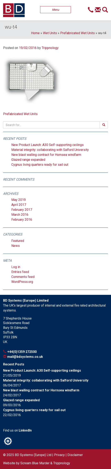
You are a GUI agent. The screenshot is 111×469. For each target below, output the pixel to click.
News (15, 246)
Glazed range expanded (28, 160)
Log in (15, 267)
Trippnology (50, 48)
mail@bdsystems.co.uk (25, 357)
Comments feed (23, 277)
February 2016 (21, 220)
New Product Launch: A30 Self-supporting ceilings (47, 145)
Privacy (59, 455)
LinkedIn (25, 430)
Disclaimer (75, 455)
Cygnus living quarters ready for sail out (39, 165)
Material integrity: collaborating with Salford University (50, 150)
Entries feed (20, 272)
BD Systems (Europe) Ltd (33, 455)
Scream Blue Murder (35, 463)
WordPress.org (22, 282)
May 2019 (18, 200)
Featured (17, 241)
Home (35, 33)
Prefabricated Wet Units (77, 33)
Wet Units (50, 33)
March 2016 (19, 215)
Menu (55, 9)
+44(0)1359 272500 (22, 352)
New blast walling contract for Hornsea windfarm (46, 155)
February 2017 (21, 210)
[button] (91, 10)
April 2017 (18, 205)
